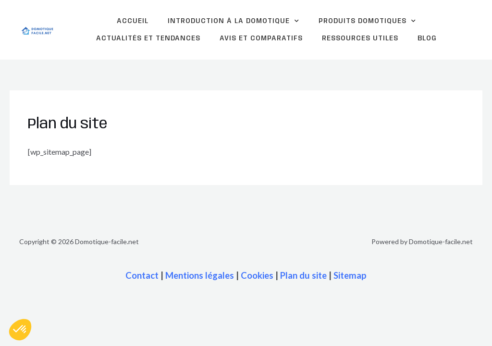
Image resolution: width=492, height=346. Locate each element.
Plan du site (303, 275)
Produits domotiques (367, 21)
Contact (142, 275)
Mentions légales (199, 275)
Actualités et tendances (148, 38)
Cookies (257, 275)
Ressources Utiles (360, 38)
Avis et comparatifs (261, 38)
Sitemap (350, 275)
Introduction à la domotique (233, 21)
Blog (427, 38)
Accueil (132, 21)
